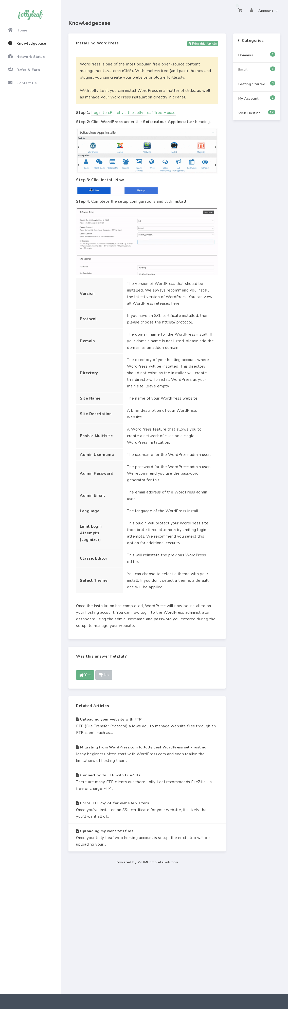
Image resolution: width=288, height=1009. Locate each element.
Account (268, 10)
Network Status (26, 56)
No (104, 674)
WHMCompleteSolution (158, 862)
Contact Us (22, 82)
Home (17, 30)
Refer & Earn (24, 69)
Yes (85, 674)
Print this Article (203, 44)
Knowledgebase (27, 43)
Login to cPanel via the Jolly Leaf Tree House (133, 112)
